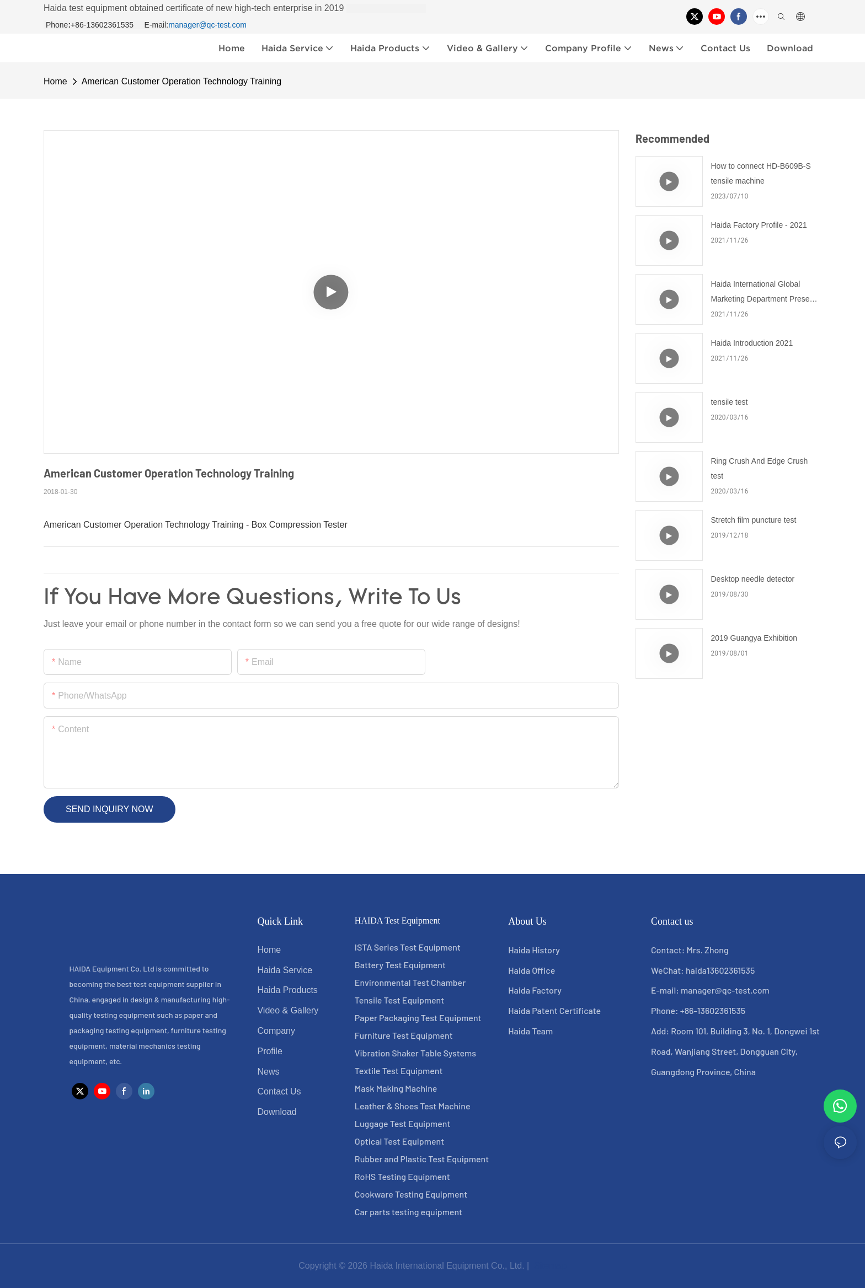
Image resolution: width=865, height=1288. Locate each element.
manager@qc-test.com (207, 24)
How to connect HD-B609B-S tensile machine (761, 173)
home (55, 81)
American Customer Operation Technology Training (182, 81)
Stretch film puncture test (754, 520)
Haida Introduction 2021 (752, 343)
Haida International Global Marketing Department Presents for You (765, 293)
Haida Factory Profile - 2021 (759, 225)
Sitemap (549, 1265)
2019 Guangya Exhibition (754, 638)
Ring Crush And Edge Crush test (759, 468)
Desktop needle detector (753, 579)
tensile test (729, 402)
